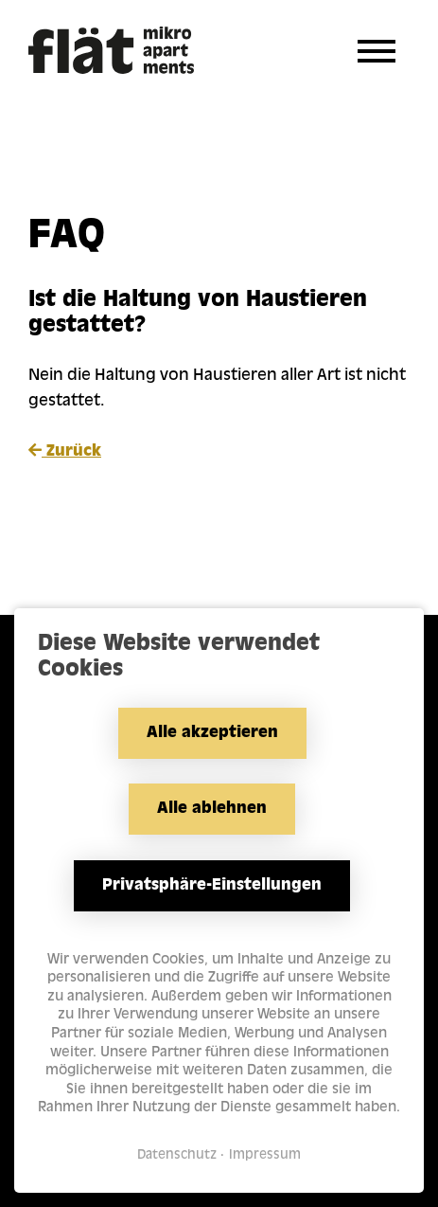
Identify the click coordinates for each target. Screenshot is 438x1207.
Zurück (64, 451)
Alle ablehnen (212, 809)
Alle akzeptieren (212, 733)
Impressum (265, 1155)
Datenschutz (177, 1155)
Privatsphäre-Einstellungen (212, 885)
